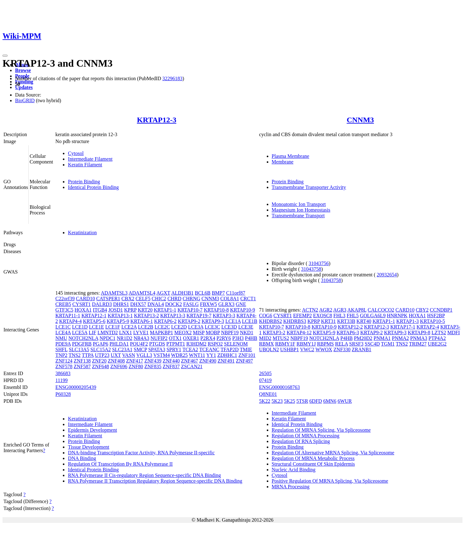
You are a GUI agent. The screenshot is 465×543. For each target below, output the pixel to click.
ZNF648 (100, 366)
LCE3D (229, 327)
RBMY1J (306, 343)
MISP (199, 332)
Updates (24, 87)
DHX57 (138, 304)
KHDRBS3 (294, 321)
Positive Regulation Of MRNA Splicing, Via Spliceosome (330, 481)
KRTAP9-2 (189, 321)
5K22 (265, 401)
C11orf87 (235, 293)
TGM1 (388, 343)
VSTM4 (161, 355)
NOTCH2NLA (83, 338)
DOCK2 (173, 304)
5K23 (277, 401)
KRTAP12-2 (350, 327)
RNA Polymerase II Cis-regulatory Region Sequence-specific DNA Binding (144, 475)
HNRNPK (397, 315)
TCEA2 (190, 349)
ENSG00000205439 (75, 387)
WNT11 (197, 355)
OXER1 (191, 338)
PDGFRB (81, 343)
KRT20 (145, 310)
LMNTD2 (107, 332)
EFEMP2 (302, 315)
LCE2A (129, 327)
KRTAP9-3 (213, 321)
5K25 (289, 401)
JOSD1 (115, 310)
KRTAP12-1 (94, 315)
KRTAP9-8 (419, 332)
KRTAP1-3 (407, 321)
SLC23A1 (122, 349)
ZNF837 (171, 366)
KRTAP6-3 (347, 332)
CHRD (174, 298)
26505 (265, 373)
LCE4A (63, 332)
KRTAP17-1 (402, 327)
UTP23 (102, 355)
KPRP (130, 310)
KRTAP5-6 (94, 321)
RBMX (266, 343)
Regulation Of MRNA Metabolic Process (313, 458)
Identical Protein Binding (93, 187)
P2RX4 (207, 338)
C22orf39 (64, 298)
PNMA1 (382, 338)
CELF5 (143, 298)
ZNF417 (134, 360)
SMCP (140, 349)
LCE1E (96, 327)
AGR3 (340, 310)
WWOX (323, 349)
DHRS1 (121, 304)
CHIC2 (159, 298)
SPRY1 (174, 349)
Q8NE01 (268, 394)
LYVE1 (141, 332)
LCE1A (233, 321)
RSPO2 (215, 343)
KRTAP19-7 (199, 315)
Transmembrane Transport (298, 215)
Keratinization (82, 232)
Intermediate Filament (90, 159)
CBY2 (422, 310)
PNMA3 (418, 338)
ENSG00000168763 (279, 387)
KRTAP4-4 (70, 321)
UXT (116, 355)
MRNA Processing (290, 486)
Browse (23, 70)
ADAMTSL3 (114, 293)
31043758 (311, 269)
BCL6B (203, 293)
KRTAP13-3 (172, 315)
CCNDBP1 (441, 310)
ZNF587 (82, 366)
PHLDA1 (119, 343)
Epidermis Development (92, 430)
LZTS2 (438, 332)
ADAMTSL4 (142, 293)
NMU (61, 338)
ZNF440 (171, 360)
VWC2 (307, 349)
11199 (61, 380)
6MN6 (329, 401)
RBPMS (325, 343)
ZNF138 (82, 360)
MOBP (213, 332)
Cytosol (76, 153)
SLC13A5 (79, 349)
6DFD (315, 401)
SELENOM (236, 343)
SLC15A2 (100, 349)
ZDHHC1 (227, 355)
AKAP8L (356, 310)
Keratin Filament (85, 164)
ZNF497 (244, 360)
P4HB (251, 338)
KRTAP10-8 (216, 310)
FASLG (191, 304)
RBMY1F (285, 343)
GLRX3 (226, 304)
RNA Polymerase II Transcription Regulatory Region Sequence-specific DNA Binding (155, 481)
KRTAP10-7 (190, 310)
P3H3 (237, 338)
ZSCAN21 (191, 366)
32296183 (172, 78)
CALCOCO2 (381, 310)
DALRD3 (102, 304)
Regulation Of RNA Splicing (301, 441)
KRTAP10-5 (432, 321)
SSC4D (372, 343)
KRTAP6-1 (141, 321)
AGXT (163, 293)
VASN (128, 355)
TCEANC (209, 349)
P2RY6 (223, 338)
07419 (265, 380)
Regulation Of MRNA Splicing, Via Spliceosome (321, 430)
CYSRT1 (81, 304)
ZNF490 (207, 360)
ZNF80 (136, 366)
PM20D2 (363, 338)
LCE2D (179, 327)
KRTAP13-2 (146, 315)
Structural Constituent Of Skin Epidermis (313, 464)
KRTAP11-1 (67, 315)
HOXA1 (82, 310)
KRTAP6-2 (165, 321)
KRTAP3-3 (224, 315)
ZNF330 (341, 349)
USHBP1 (289, 349)
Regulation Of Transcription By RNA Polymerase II (120, 464)
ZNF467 (189, 360)
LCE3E (245, 327)
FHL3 (339, 315)
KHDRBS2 (270, 321)
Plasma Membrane (290, 156)
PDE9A (63, 343)
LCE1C (63, 327)
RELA (341, 343)
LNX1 (125, 332)
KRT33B (346, 321)
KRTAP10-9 (242, 310)
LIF (92, 332)
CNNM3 (360, 120)
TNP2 (61, 355)
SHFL (61, 349)
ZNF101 (246, 355)
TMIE (246, 349)
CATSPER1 (108, 298)
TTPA (88, 355)
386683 (62, 373)
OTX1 (175, 338)
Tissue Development (88, 447)
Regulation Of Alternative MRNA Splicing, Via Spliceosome (333, 452)
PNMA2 (400, 338)
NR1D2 (125, 338)
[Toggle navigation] (5, 56)
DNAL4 (155, 304)
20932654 (387, 274)
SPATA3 (156, 349)
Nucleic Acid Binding (294, 469)
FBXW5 (208, 304)
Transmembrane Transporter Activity (309, 187)
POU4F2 (139, 343)
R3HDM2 (196, 343)
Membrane (282, 161)
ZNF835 (153, 366)
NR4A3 (141, 338)
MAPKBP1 (161, 332)
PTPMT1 (175, 343)
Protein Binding (84, 181)
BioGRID (25, 100)
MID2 (265, 338)
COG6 (265, 315)
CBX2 (128, 298)
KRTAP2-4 (428, 327)
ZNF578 (63, 366)
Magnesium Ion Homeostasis (301, 210)
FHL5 (352, 315)
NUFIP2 (158, 338)
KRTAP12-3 (156, 120)
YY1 (211, 355)
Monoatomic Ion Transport (299, 204)
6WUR (344, 401)
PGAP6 (100, 343)
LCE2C (162, 327)
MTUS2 (281, 338)
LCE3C (212, 327)
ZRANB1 (361, 349)
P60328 (63, 394)
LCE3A (196, 327)
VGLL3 (144, 355)
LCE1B (249, 321)
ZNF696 (118, 366)
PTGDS (157, 343)
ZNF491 (225, 360)
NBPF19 (229, 332)
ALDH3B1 (182, 293)
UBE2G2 (437, 343)
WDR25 (179, 355)
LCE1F (112, 327)
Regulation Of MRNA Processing (306, 435)
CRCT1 (248, 298)
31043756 (319, 263)
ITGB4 (100, 310)
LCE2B (145, 327)
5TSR (302, 401)
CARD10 (85, 298)
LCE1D (80, 327)
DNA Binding (82, 458)
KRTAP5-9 (118, 321)
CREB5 (63, 304)
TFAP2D (230, 349)
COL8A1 (229, 298)
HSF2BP (436, 315)
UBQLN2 (269, 349)
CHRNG (191, 298)
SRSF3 (356, 343)
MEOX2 (183, 332)
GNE (241, 304)
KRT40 (364, 321)
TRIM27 (418, 343)
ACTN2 (310, 310)
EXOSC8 (322, 315)
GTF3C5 (64, 310)
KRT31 (328, 321)
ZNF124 (63, 360)
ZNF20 (99, 360)
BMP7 (218, 293)
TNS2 (74, 355)
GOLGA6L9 (373, 315)
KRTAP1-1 (165, 310)
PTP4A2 (437, 338)
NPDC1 (108, 338)
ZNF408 (116, 360)
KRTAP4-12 (299, 332)
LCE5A (79, 332)
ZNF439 (153, 360)
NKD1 (246, 332)
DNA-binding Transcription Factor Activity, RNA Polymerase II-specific (141, 452)
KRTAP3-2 (274, 332)
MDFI (453, 332)
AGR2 (325, 310)
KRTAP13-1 (120, 315)
